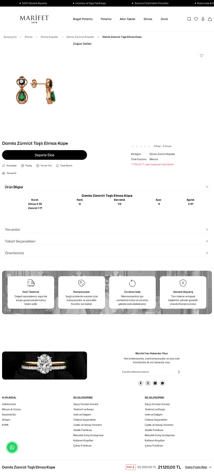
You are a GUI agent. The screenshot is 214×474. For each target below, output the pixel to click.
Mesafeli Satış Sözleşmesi (88, 435)
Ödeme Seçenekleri (84, 419)
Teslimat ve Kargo (83, 409)
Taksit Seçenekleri (20, 241)
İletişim (6, 419)
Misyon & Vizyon (11, 409)
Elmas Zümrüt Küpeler (162, 154)
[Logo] (34, 19)
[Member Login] (203, 19)
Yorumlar (12, 229)
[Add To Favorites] (201, 55)
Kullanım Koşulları (83, 440)
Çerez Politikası (82, 445)
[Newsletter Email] (151, 371)
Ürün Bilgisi (14, 186)
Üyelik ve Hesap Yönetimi (87, 424)
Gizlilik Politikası (82, 430)
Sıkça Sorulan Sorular (85, 404)
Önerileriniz (14, 252)
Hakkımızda (9, 404)
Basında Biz (9, 414)
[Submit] (178, 371)
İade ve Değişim (82, 414)
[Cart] (210, 19)
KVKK (5, 424)
